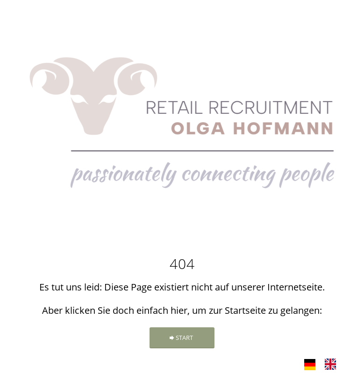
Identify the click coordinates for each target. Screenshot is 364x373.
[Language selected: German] (324, 364)
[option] (332, 364)
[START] (182, 337)
